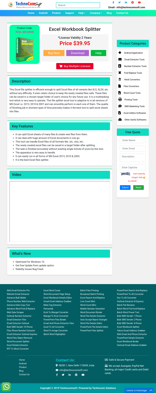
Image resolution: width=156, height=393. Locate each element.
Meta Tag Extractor (53, 305)
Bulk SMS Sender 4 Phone (129, 323)
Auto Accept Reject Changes (93, 319)
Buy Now (54, 53)
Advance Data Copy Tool (18, 305)
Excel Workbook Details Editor (58, 298)
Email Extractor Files (16, 319)
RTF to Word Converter (18, 349)
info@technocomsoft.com (72, 370)
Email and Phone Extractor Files (59, 323)
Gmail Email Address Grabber (57, 301)
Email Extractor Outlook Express (22, 334)
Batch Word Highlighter (55, 334)
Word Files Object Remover (19, 338)
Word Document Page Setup (57, 294)
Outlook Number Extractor (19, 316)
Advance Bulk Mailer (16, 298)
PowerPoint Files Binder (55, 319)
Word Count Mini (88, 305)
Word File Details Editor (91, 323)
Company (95, 13)
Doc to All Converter (126, 298)
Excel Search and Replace (92, 298)
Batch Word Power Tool (128, 312)
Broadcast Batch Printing (92, 294)
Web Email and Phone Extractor (132, 334)
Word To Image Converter (56, 330)
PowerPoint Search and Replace (132, 290)
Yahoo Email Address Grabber (131, 330)
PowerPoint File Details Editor (94, 327)
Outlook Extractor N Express (130, 301)
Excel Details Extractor (17, 345)
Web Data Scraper (15, 312)
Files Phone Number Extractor (21, 330)
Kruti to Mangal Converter (56, 312)
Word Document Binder (91, 312)
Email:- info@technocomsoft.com (126, 7)
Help (80, 13)
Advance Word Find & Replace (21, 308)
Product (56, 13)
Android (43, 13)
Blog (109, 13)
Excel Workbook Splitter (128, 327)
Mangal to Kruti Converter (56, 316)
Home (31, 13)
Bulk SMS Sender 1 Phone (129, 316)
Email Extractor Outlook (18, 323)
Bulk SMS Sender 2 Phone (129, 319)
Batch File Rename (126, 305)
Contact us (122, 13)
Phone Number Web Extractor (21, 301)
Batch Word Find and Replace (131, 308)
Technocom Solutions (104, 388)
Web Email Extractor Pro (18, 290)
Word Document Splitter (18, 341)
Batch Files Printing (89, 290)
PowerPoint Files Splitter (91, 330)
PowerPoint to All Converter (130, 294)
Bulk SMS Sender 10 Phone (20, 327)
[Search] (78, 5)
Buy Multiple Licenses (74, 66)
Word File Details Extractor (92, 316)
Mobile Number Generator (92, 308)
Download (77, 53)
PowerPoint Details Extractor (130, 338)
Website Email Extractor (18, 294)
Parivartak (48, 308)
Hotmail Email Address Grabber (132, 345)
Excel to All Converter (54, 327)
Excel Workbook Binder (128, 341)
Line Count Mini (87, 301)
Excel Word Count (52, 290)
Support (69, 13)
